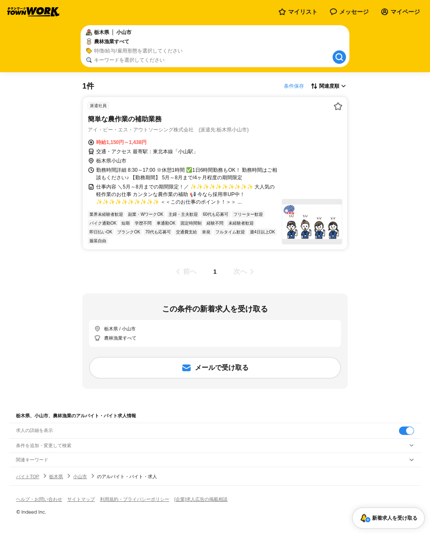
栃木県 (56, 476)
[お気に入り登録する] (338, 106)
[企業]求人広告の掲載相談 (201, 499)
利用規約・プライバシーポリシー (134, 499)
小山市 (80, 476)
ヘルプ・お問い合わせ (39, 499)
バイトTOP (27, 476)
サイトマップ (81, 499)
